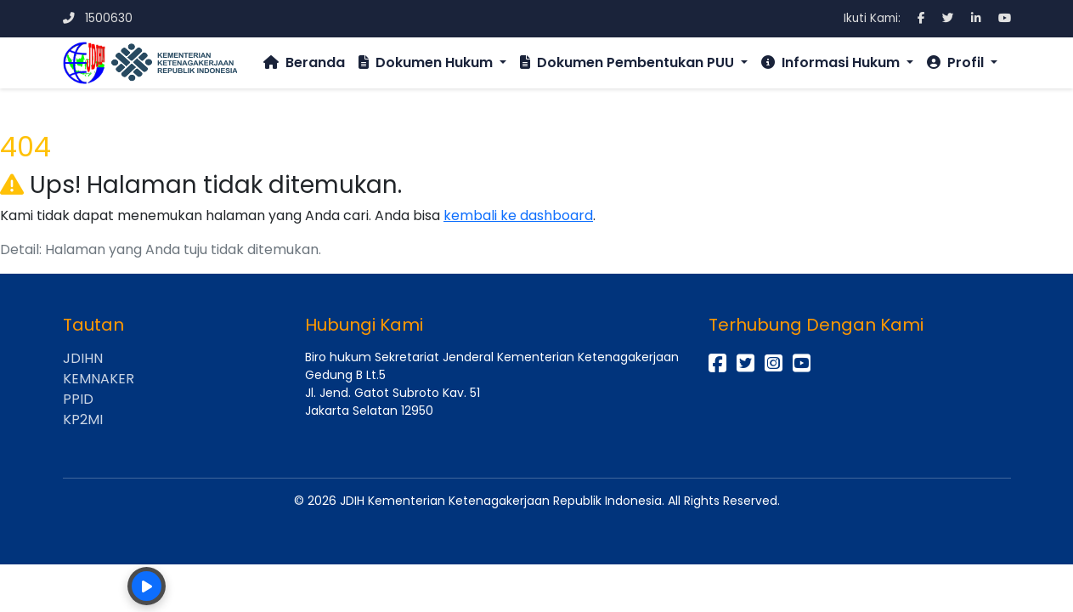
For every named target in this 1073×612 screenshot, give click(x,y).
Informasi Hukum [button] (832, 62)
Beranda (304, 62)
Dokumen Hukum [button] (427, 62)
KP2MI (83, 419)
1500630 (98, 18)
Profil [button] (957, 62)
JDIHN (83, 358)
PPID (78, 399)
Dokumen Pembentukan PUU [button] (628, 62)
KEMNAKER (98, 378)
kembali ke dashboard (518, 215)
